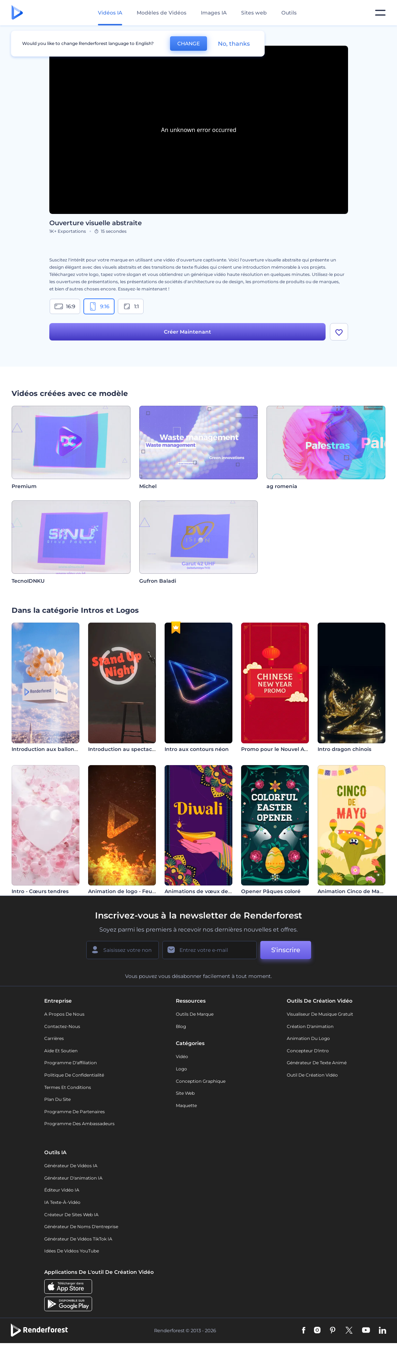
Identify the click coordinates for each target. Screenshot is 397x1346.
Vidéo (182, 1056)
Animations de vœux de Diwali (205, 891)
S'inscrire (285, 950)
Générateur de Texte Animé (317, 1062)
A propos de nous (64, 1014)
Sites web (254, 12)
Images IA (214, 12)
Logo (181, 1069)
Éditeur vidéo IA (61, 1190)
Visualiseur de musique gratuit (320, 1014)
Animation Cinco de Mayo (352, 891)
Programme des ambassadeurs (79, 1123)
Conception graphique (201, 1081)
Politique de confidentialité (74, 1075)
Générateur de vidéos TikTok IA (78, 1239)
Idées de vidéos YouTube (71, 1251)
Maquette (186, 1105)
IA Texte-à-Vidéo (62, 1202)
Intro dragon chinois (344, 749)
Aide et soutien (61, 1050)
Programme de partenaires (74, 1111)
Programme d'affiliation (70, 1062)
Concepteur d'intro (308, 1050)
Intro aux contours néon (197, 749)
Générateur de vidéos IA (71, 1165)
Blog (181, 1026)
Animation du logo (308, 1038)
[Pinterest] (332, 1331)
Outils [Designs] (289, 12)
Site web (185, 1093)
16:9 (64, 306)
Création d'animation (310, 1026)
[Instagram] (317, 1331)
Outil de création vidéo (312, 1075)
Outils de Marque (195, 1014)
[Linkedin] (382, 1331)
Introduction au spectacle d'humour (136, 749)
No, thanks (234, 43)
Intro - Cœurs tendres (40, 891)
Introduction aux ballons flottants (56, 749)
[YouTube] (366, 1331)
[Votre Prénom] (122, 950)
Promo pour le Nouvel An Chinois (285, 749)
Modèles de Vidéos (161, 12)
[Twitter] (349, 1331)
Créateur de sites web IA (71, 1214)
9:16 (98, 306)
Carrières (54, 1038)
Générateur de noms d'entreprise (81, 1226)
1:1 (131, 306)
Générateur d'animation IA (73, 1178)
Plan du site (57, 1099)
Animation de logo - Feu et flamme (134, 891)
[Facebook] (303, 1331)
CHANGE (188, 43)
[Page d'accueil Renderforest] (17, 13)
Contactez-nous (62, 1026)
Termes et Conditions (67, 1087)
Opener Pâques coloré (271, 891)
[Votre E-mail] (209, 950)
